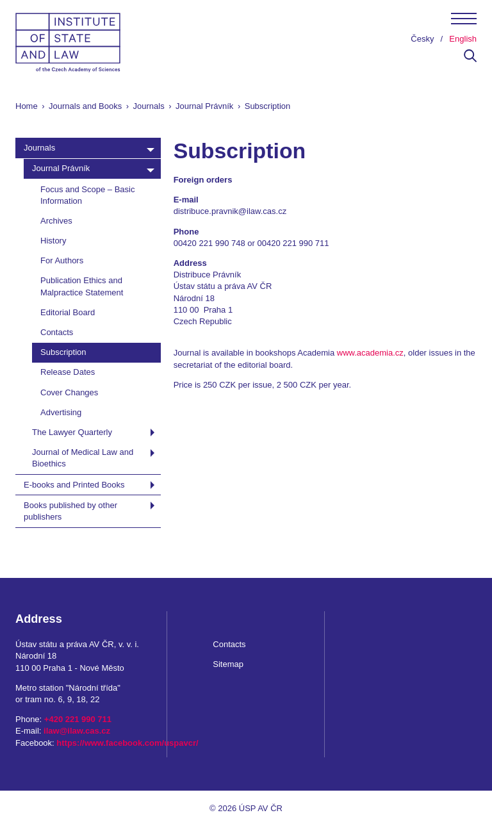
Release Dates (67, 372)
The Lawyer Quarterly (72, 432)
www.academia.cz (370, 353)
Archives (56, 221)
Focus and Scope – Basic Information (87, 195)
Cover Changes (69, 392)
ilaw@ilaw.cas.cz (77, 731)
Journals (149, 106)
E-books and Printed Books (74, 485)
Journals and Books (85, 106)
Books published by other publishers (70, 511)
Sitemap (228, 664)
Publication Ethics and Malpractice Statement (81, 286)
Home (26, 106)
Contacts (56, 332)
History (53, 240)
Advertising (60, 412)
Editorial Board (67, 312)
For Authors (61, 260)
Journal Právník (204, 106)
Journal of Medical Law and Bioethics (82, 457)
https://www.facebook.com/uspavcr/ (127, 743)
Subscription (63, 352)
